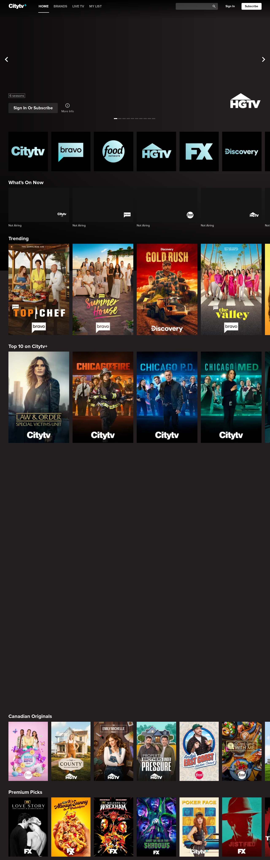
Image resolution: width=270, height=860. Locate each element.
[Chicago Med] (231, 397)
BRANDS (60, 6)
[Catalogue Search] (195, 6)
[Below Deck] (113, 725)
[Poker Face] (199, 573)
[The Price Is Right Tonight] (199, 649)
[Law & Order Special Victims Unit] (38, 397)
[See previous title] (6, 59)
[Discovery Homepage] (242, 151)
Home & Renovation (31, 841)
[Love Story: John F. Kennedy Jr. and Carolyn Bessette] (28, 573)
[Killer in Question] (113, 800)
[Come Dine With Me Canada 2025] (242, 497)
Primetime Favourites (32, 614)
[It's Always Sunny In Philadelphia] (71, 573)
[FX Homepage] (199, 151)
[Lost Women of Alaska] (242, 800)
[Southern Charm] (199, 725)
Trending (18, 239)
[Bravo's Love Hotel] (71, 725)
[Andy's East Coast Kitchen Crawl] (199, 497)
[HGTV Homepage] (156, 151)
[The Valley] (231, 289)
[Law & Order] (71, 649)
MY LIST (95, 6)
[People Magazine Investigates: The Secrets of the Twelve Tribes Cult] (156, 800)
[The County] (71, 497)
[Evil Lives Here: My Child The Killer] (71, 800)
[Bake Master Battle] (28, 497)
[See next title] (263, 59)
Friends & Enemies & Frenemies (44, 690)
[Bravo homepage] (71, 151)
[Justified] (242, 573)
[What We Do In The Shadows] (156, 573)
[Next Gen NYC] (156, 725)
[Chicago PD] (167, 397)
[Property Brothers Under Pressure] (156, 497)
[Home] (17, 6)
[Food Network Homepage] (113, 151)
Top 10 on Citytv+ (27, 346)
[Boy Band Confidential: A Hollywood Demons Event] (28, 800)
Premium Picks (25, 538)
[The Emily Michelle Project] (113, 497)
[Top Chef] (38, 289)
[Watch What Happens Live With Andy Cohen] (242, 725)
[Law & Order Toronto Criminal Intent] (156, 649)
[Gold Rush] (167, 289)
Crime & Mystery (27, 766)
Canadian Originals (30, 463)
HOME (44, 6)
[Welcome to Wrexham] (113, 573)
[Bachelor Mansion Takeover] (242, 649)
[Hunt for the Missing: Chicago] (199, 800)
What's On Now (25, 182)
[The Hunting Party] (28, 649)
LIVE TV (78, 6)
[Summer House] (103, 289)
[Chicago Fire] (103, 397)
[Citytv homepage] (28, 151)
